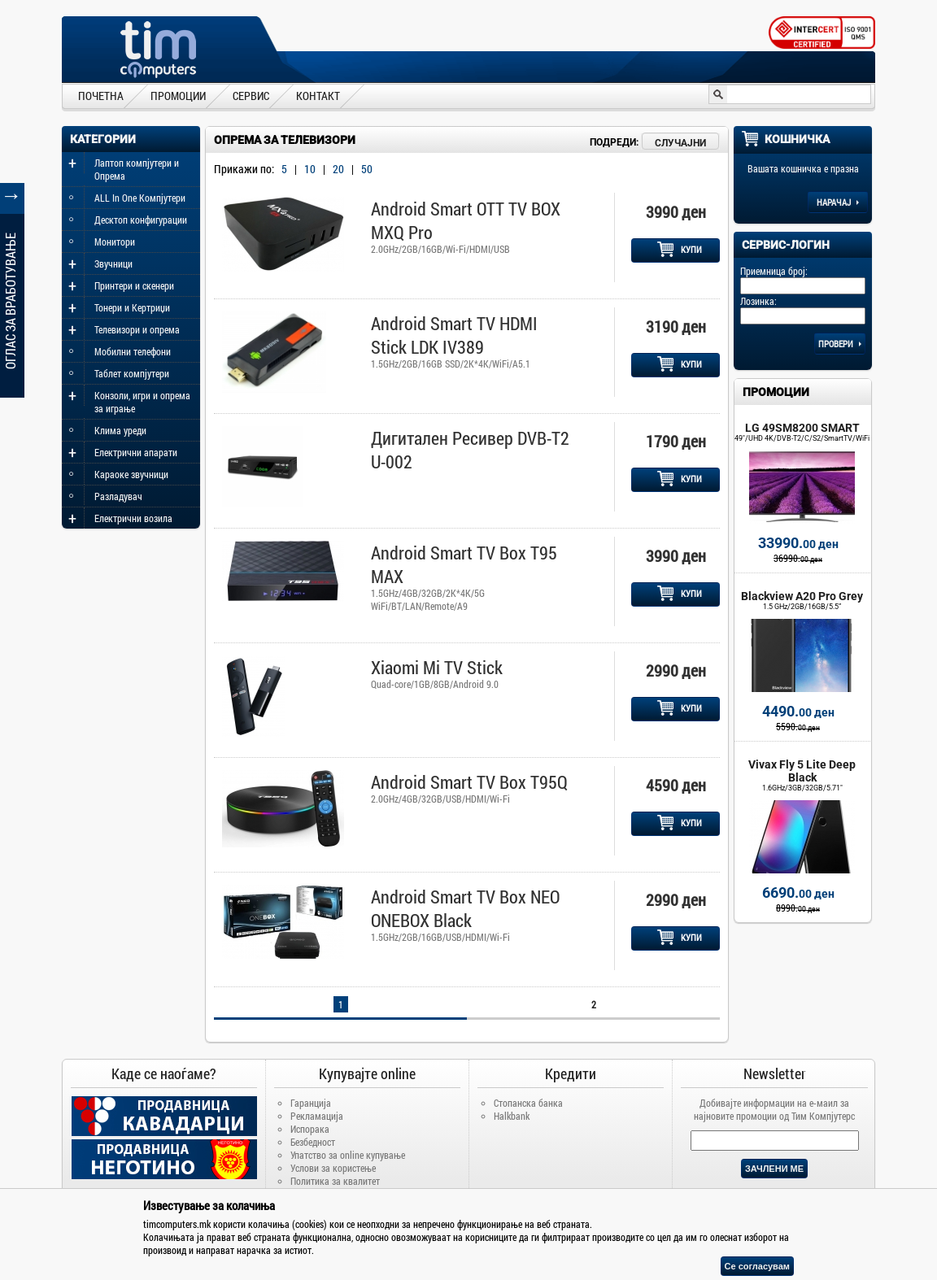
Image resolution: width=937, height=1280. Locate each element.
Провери (839, 343)
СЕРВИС (251, 95)
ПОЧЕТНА (101, 95)
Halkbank (512, 1115)
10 (310, 168)
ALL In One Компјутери (139, 197)
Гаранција (310, 1102)
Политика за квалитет (335, 1180)
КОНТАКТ (318, 95)
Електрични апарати (135, 452)
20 (338, 168)
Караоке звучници (131, 474)
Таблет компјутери (131, 373)
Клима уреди (120, 430)
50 (367, 168)
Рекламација (316, 1115)
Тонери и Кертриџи (132, 307)
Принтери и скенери (134, 285)
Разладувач (118, 496)
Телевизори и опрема (137, 329)
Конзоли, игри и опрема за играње (142, 402)
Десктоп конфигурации (140, 219)
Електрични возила (133, 518)
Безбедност (312, 1141)
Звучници (113, 263)
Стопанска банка (528, 1102)
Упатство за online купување (347, 1154)
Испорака (309, 1128)
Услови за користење (333, 1167)
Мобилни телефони (132, 351)
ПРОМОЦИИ (178, 95)
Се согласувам (757, 1266)
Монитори (114, 241)
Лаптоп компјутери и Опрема (136, 169)
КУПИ (679, 250)
